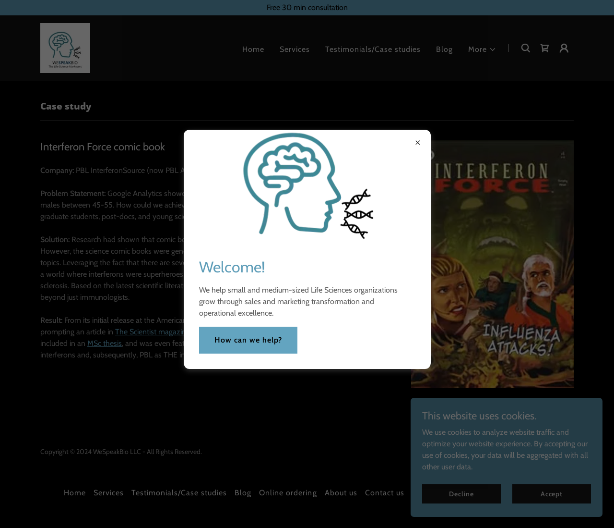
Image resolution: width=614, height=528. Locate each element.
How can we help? (248, 339)
